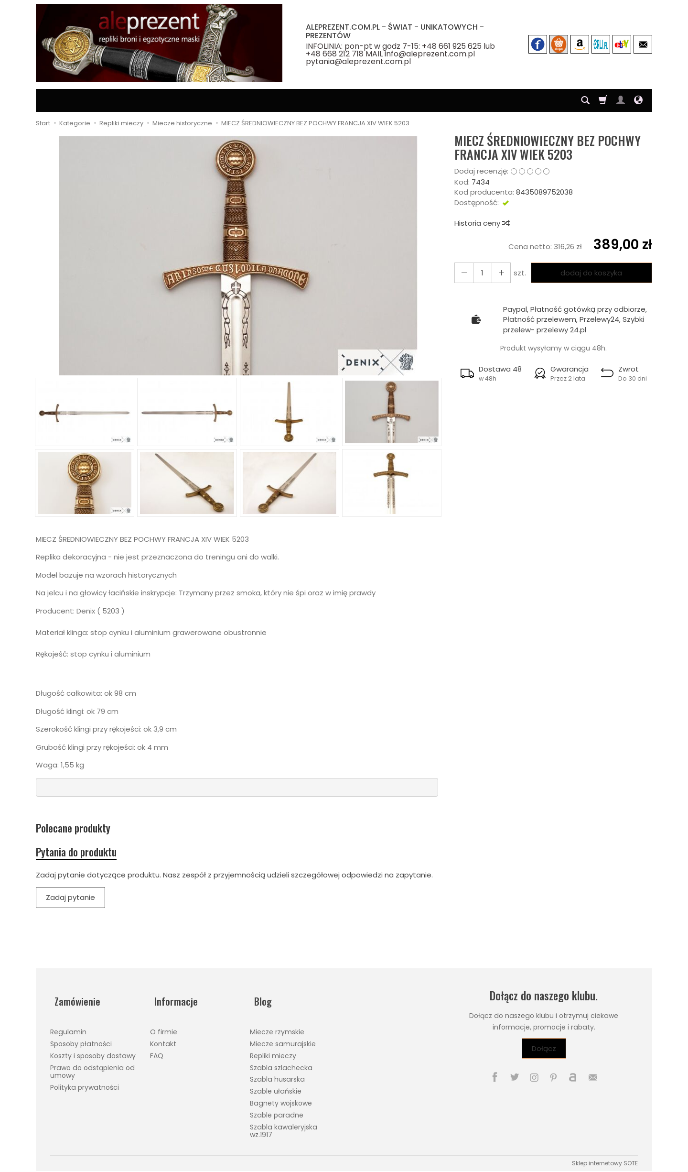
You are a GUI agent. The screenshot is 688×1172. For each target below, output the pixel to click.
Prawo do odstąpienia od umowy (92, 1068)
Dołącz (544, 1055)
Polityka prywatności (84, 1084)
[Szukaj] (585, 100)
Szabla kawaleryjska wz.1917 (283, 1127)
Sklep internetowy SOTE (605, 1159)
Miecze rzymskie (277, 1028)
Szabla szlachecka (281, 1064)
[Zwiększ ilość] (462, 273)
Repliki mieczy (273, 1052)
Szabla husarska (277, 1076)
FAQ (156, 1052)
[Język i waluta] (638, 100)
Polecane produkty (80, 829)
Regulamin (68, 1028)
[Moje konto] (621, 100)
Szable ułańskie (275, 1088)
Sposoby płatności (81, 1040)
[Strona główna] (159, 43)
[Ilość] (479, 273)
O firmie (163, 1028)
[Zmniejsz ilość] (497, 273)
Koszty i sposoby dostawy (93, 1052)
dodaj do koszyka (589, 273)
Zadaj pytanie (70, 903)
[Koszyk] (603, 100)
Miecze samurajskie (283, 1040)
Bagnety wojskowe (281, 1099)
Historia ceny (481, 223)
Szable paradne (276, 1111)
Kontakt (163, 1040)
